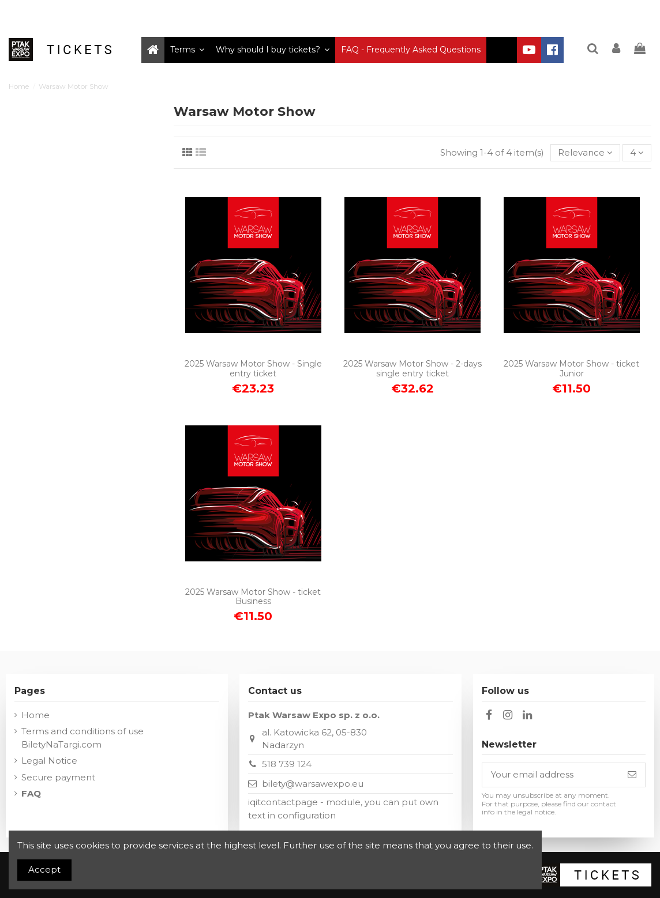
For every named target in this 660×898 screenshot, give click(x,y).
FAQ (31, 793)
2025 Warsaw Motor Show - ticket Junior (571, 369)
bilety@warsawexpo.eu (312, 783)
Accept (44, 869)
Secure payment (58, 777)
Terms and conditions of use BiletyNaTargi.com (82, 738)
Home (35, 715)
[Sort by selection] (585, 153)
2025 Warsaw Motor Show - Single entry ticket (253, 369)
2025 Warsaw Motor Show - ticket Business (253, 597)
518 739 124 (287, 764)
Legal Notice (49, 760)
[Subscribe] (632, 775)
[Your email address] (550, 775)
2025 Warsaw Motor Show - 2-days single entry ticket (412, 369)
